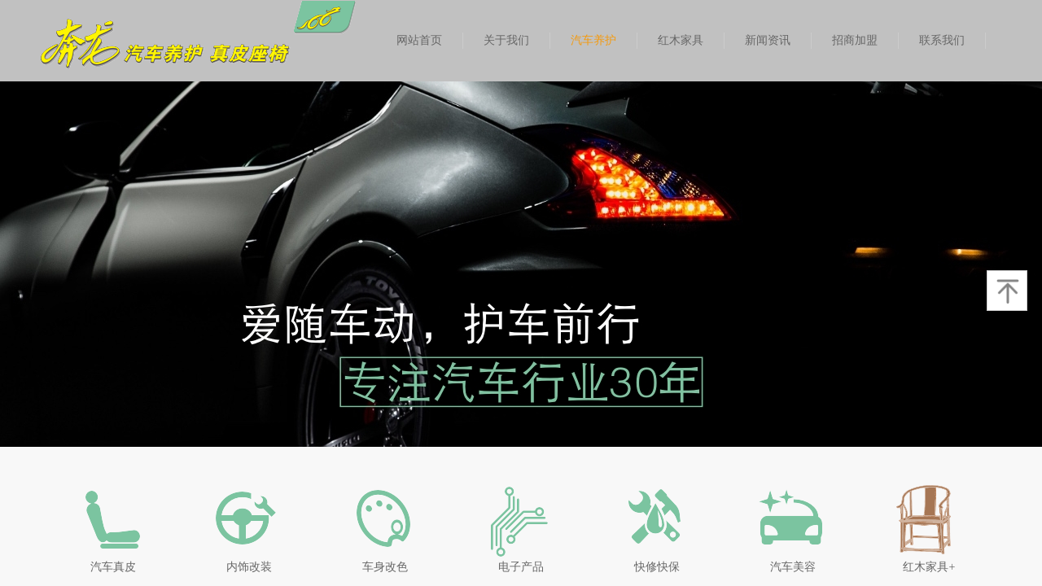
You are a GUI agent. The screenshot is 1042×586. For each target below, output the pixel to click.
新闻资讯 (767, 40)
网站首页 (419, 40)
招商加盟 (855, 40)
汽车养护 (593, 40)
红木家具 (680, 40)
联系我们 (942, 40)
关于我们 (506, 40)
